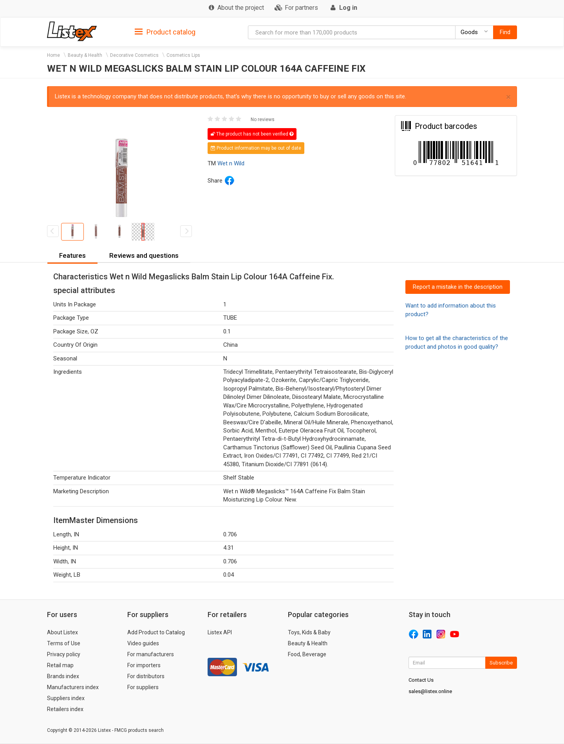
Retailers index (65, 709)
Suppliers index (66, 698)
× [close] (508, 96)
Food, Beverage (307, 654)
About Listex (62, 632)
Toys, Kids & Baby (309, 632)
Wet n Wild (230, 163)
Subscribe (501, 663)
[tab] (165, 31)
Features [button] (72, 255)
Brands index (63, 676)
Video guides (143, 643)
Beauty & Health (85, 55)
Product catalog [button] (165, 32)
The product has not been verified (252, 134)
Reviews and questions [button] (144, 255)
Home (53, 55)
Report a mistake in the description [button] (458, 286)
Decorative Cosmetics (134, 55)
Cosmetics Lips (183, 55)
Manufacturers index (73, 687)
